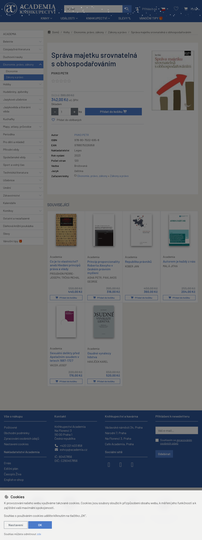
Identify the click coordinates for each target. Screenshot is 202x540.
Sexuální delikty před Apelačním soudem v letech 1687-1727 (64, 356)
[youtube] (132, 464)
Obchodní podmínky (16, 433)
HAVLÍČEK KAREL (97, 361)
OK (40, 525)
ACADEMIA (9, 34)
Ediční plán (11, 468)
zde (39, 534)
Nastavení (15, 525)
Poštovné (10, 427)
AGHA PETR (94, 277)
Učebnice (9, 180)
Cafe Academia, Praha (119, 444)
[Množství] (64, 111)
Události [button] (68, 18)
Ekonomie (12, 71)
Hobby (7, 84)
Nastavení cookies (16, 444)
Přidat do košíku (113, 111)
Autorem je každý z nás (179, 261)
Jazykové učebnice (15, 99)
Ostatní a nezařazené (16, 218)
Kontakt (60, 416)
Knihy (67, 32)
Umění (7, 187)
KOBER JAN (132, 266)
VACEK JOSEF (58, 365)
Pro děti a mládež (13, 142)
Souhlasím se (176, 441)
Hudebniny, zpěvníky (15, 91)
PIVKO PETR (59, 73)
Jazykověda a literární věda (17, 109)
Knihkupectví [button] (96, 18)
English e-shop (14, 479)
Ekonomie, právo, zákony (18, 64)
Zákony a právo (14, 77)
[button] (164, 9)
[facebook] (109, 464)
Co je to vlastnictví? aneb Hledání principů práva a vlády (65, 265)
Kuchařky (9, 119)
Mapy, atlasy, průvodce (17, 126)
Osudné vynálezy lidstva (99, 355)
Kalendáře (9, 203)
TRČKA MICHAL (71, 277)
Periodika (9, 134)
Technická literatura (15, 172)
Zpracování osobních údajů (21, 438)
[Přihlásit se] (146, 9)
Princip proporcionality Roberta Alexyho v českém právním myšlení (103, 267)
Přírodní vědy (11, 149)
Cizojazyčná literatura (16, 49)
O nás (7, 463)
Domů (53, 32)
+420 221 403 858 (68, 445)
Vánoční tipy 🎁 (151, 18)
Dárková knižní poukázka (18, 226)
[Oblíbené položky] (176, 9)
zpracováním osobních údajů (176, 441)
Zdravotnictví (11, 195)
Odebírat (164, 454)
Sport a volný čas (13, 164)
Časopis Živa (12, 474)
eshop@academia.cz (70, 449)
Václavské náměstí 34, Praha (124, 427)
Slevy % (124, 18)
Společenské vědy (14, 157)
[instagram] (120, 464)
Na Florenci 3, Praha (118, 438)
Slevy (6, 233)
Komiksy (8, 210)
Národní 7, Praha (115, 433)
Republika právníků (138, 261)
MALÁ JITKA (170, 266)
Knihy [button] (45, 18)
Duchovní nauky (13, 57)
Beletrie (8, 41)
